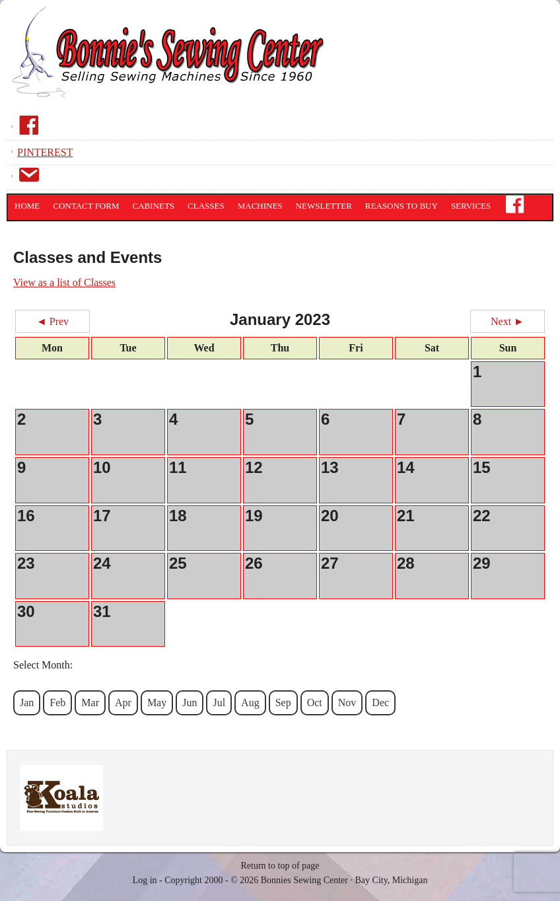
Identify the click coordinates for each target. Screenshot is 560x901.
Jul (219, 702)
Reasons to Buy (401, 206)
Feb (57, 702)
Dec (380, 702)
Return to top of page (280, 866)
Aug (250, 702)
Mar (90, 702)
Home (27, 206)
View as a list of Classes (64, 282)
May (156, 702)
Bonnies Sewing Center (172, 62)
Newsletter (324, 206)
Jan (27, 702)
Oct (314, 702)
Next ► (507, 321)
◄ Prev (52, 321)
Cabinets (154, 206)
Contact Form (86, 206)
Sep (283, 702)
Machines (260, 206)
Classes (206, 206)
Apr (123, 702)
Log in (145, 880)
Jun (189, 702)
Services (471, 206)
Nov (347, 702)
